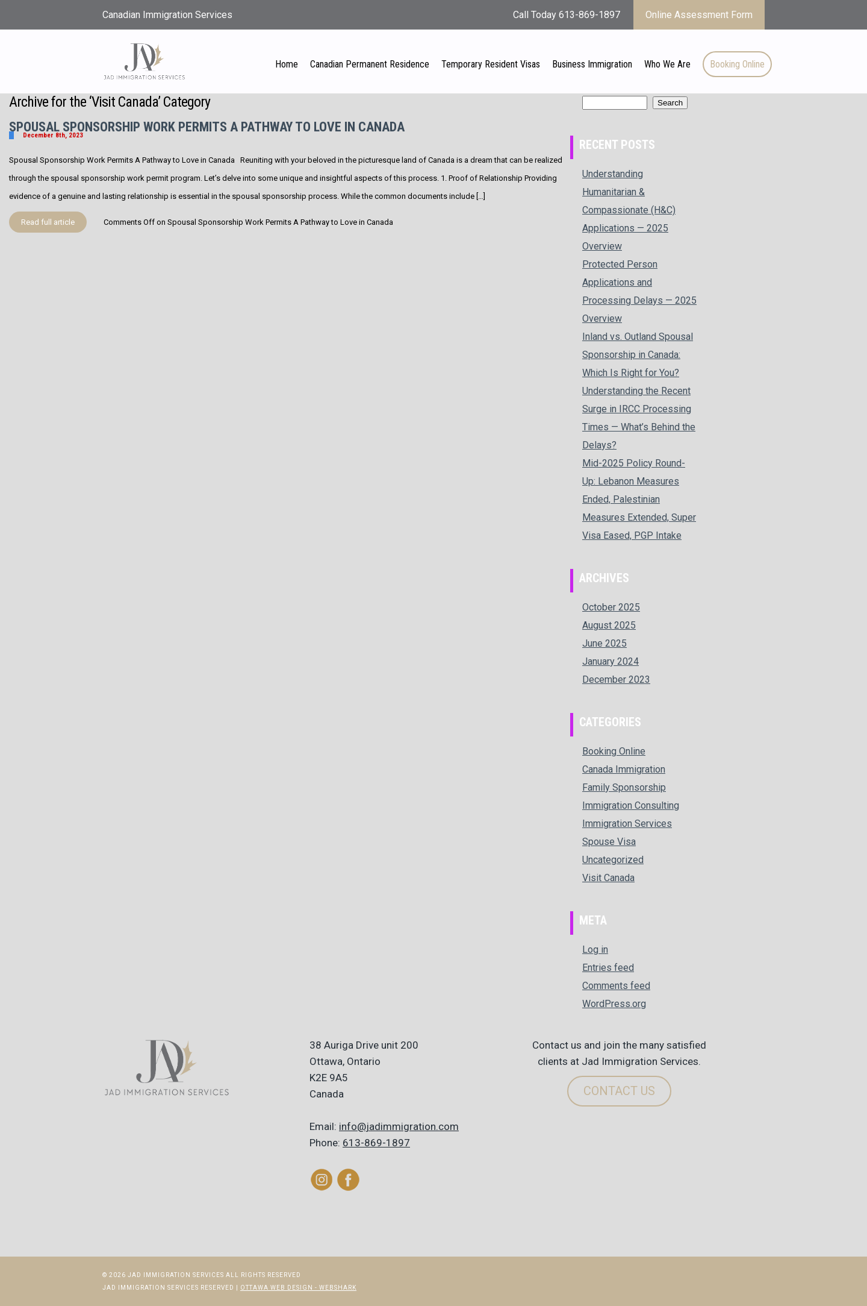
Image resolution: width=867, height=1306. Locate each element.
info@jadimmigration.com (399, 1126)
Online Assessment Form (699, 14)
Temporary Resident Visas (490, 64)
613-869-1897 (376, 1143)
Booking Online (737, 64)
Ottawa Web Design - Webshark (298, 1287)
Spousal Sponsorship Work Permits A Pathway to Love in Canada (207, 126)
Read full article (48, 222)
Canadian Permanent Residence (369, 64)
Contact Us (619, 1091)
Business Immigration (592, 64)
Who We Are (667, 64)
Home (286, 64)
